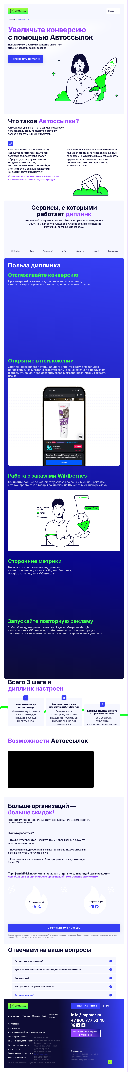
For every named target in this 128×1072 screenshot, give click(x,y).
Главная (11, 19)
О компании (76, 1051)
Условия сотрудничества (82, 1060)
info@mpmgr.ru (41, 1054)
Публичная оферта (79, 1057)
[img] (18, 11)
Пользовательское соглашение (85, 1054)
